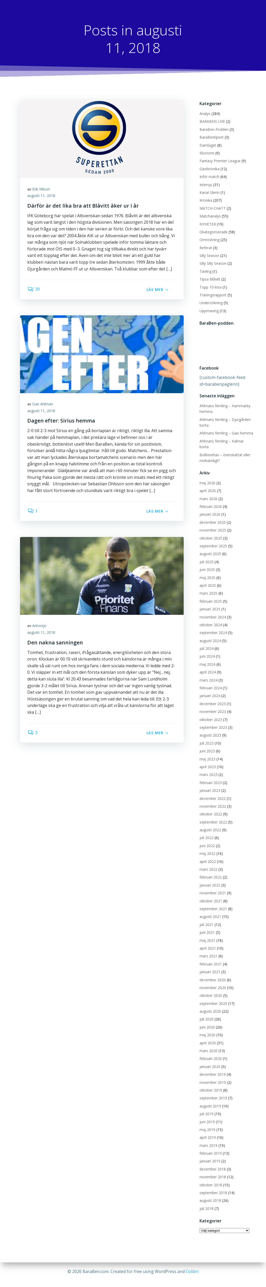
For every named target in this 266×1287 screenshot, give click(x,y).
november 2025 (212, 524)
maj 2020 (207, 1029)
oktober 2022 (210, 808)
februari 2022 (210, 871)
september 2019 (213, 1092)
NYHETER (207, 224)
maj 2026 (207, 477)
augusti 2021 (210, 911)
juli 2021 (206, 918)
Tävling (205, 271)
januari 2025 (209, 603)
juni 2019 (207, 1116)
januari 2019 (209, 1155)
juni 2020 (207, 1021)
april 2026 (207, 484)
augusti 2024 (210, 634)
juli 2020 (206, 1013)
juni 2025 (207, 563)
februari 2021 (210, 958)
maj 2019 (207, 1123)
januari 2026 (209, 508)
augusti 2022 (210, 824)
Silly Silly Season (212, 263)
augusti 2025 (210, 548)
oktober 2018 (210, 1179)
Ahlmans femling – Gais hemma (226, 433)
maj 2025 (207, 571)
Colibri (192, 1271)
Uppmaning (208, 310)
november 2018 (212, 1171)
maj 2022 (207, 847)
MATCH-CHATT (212, 208)
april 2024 (207, 666)
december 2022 (212, 792)
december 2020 (212, 974)
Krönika (205, 200)
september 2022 (213, 816)
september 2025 (213, 540)
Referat (205, 247)
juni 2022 (207, 839)
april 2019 (207, 1131)
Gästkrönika (209, 168)
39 (34, 290)
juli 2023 (206, 737)
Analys (204, 113)
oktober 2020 (210, 989)
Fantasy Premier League (219, 161)
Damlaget (207, 145)
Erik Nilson (41, 189)
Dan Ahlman (43, 404)
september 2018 (213, 1186)
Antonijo (40, 626)
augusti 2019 (210, 1100)
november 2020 (212, 981)
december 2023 (212, 698)
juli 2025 (206, 556)
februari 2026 (210, 500)
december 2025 (212, 516)
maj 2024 (207, 658)
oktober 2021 (210, 895)
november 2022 (212, 800)
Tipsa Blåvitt (209, 279)
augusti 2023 (210, 729)
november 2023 (212, 705)
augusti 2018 (210, 1195)
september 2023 (213, 721)
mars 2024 (208, 674)
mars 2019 (208, 1139)
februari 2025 (210, 595)
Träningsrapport (212, 295)
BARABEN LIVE (212, 121)
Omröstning (209, 239)
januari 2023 (209, 784)
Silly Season (209, 255)
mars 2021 (208, 950)
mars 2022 (208, 863)
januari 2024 (209, 690)
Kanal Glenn (209, 192)
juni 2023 (207, 745)
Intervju (205, 184)
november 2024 (212, 611)
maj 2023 (207, 753)
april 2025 (207, 579)
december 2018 (212, 1163)
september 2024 (213, 627)
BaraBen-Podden (213, 129)
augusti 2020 (210, 1005)
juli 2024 (206, 642)
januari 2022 (209, 879)
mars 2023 (208, 769)
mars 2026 (208, 493)
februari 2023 (210, 776)
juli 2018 (206, 1202)
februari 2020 (210, 1053)
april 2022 (207, 855)
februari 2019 (210, 1147)
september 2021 (213, 903)
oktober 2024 (210, 619)
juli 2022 (206, 832)
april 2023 (207, 761)
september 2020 (213, 997)
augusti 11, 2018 (42, 196)
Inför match (209, 176)
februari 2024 (210, 682)
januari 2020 (209, 1060)
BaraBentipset (211, 137)
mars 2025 (208, 587)
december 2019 (212, 1068)
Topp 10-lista (210, 287)
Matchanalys (210, 216)
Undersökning (210, 303)
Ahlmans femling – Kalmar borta (226, 441)
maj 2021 (207, 934)
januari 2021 (209, 966)
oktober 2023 (210, 713)
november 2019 (212, 1076)
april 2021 (207, 942)
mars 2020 (208, 1045)
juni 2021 (207, 926)
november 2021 (212, 887)
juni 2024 (207, 650)
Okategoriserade (213, 232)
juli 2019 (206, 1108)
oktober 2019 (210, 1084)
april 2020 (207, 1037)
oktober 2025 (210, 532)
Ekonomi (206, 153)
